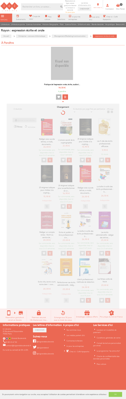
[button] (63, 101)
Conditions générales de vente (108, 338)
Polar (62, 24)
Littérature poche (18, 24)
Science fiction (70, 24)
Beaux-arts (120, 24)
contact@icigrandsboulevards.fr (17, 345)
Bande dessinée (98, 24)
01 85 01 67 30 (10, 342)
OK (115, 394)
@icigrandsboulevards (43, 342)
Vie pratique (110, 24)
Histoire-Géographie (50, 24)
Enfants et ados (84, 24)
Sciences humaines (33, 24)
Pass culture (101, 364)
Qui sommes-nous (74, 330)
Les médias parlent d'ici (76, 335)
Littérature (5, 24)
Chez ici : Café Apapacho (79, 351)
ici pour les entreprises (75, 346)
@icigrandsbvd (41, 348)
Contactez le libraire (74, 341)
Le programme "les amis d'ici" (108, 351)
